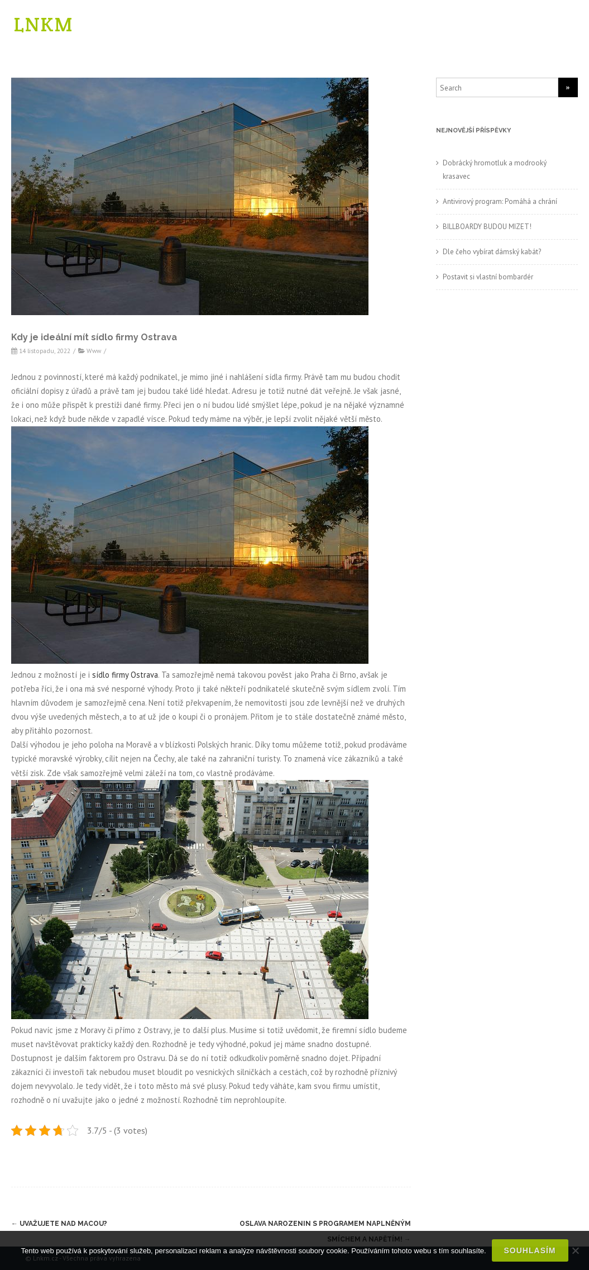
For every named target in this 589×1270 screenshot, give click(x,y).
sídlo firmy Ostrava (125, 674)
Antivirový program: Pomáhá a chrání (500, 201)
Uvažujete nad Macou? (59, 1224)
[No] (575, 1250)
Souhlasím (530, 1250)
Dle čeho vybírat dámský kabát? (492, 251)
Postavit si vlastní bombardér (488, 277)
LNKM (43, 24)
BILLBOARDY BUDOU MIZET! (487, 226)
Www (94, 350)
